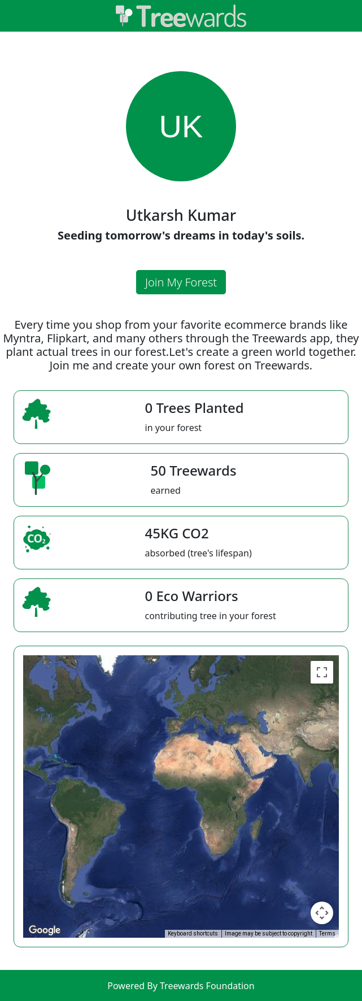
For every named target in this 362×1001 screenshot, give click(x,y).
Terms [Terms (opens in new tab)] (327, 933)
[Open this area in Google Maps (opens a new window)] (44, 930)
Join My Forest (181, 282)
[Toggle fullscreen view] (322, 672)
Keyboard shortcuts (193, 933)
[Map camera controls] (322, 913)
